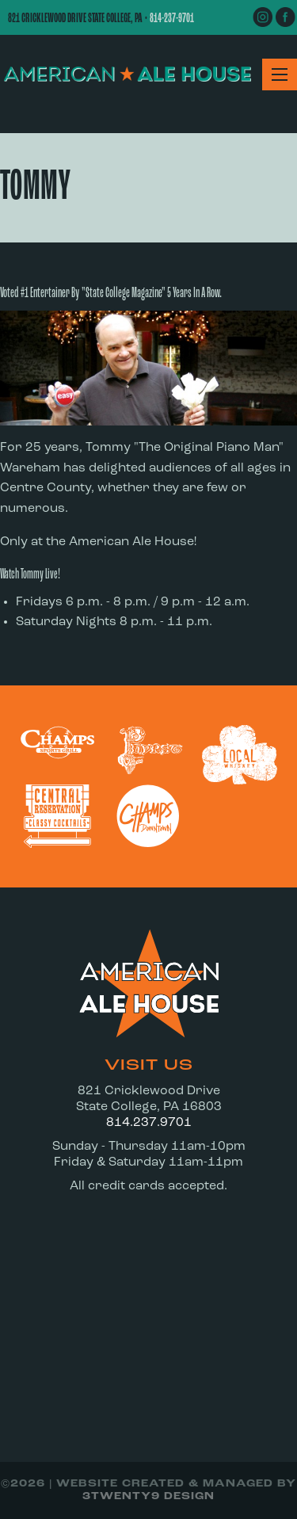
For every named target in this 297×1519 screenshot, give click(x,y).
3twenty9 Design (148, 1496)
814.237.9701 (149, 1122)
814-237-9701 (172, 18)
